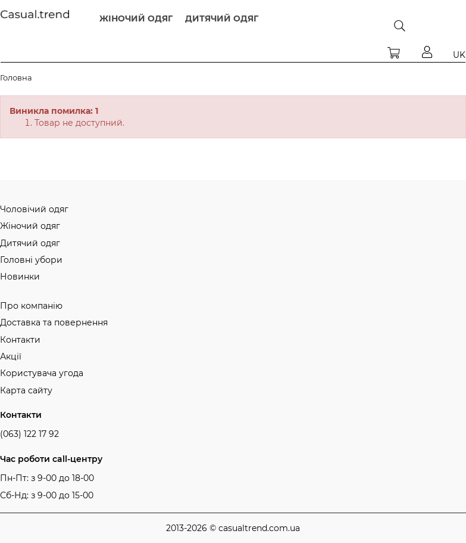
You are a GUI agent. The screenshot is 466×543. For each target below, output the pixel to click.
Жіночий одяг (30, 226)
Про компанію (31, 305)
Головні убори (31, 260)
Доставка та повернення (54, 322)
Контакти (20, 339)
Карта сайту (26, 390)
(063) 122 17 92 (29, 434)
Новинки (20, 276)
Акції (10, 356)
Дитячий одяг (30, 243)
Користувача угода (41, 373)
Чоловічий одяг (34, 209)
